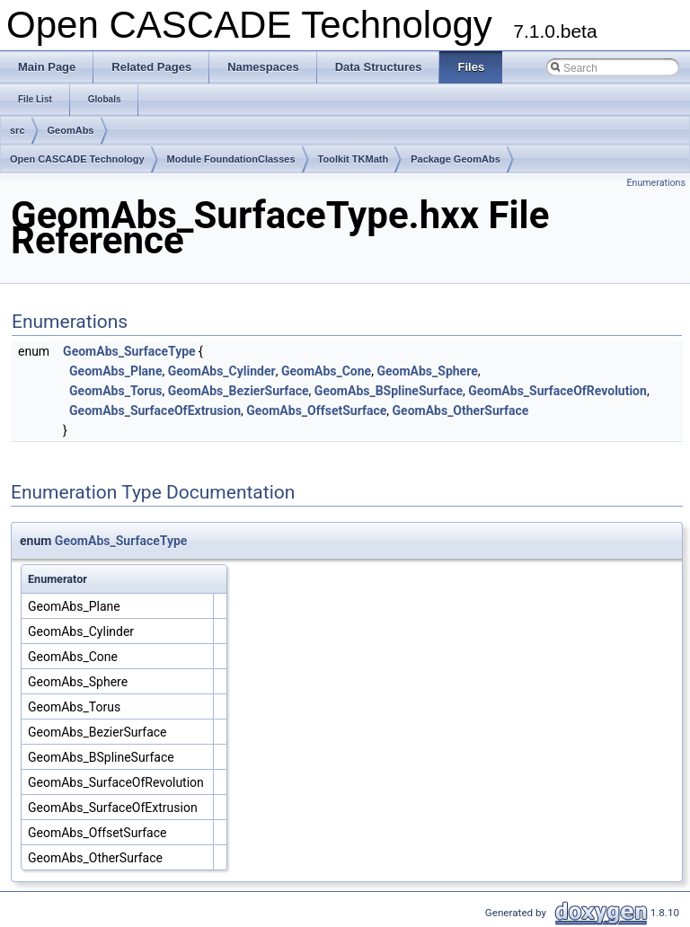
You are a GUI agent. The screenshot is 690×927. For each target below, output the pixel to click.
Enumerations (656, 183)
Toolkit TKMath (353, 159)
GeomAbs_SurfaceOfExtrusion (155, 410)
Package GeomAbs (455, 159)
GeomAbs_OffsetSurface (316, 410)
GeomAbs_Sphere (426, 371)
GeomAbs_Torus (115, 391)
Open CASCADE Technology (77, 159)
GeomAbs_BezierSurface (238, 391)
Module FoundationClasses (231, 159)
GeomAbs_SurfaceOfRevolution (557, 391)
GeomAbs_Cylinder (222, 371)
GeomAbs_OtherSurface (461, 410)
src (17, 130)
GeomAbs (71, 130)
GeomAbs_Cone (326, 371)
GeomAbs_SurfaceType (129, 351)
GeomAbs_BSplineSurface (388, 391)
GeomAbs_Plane (115, 371)
